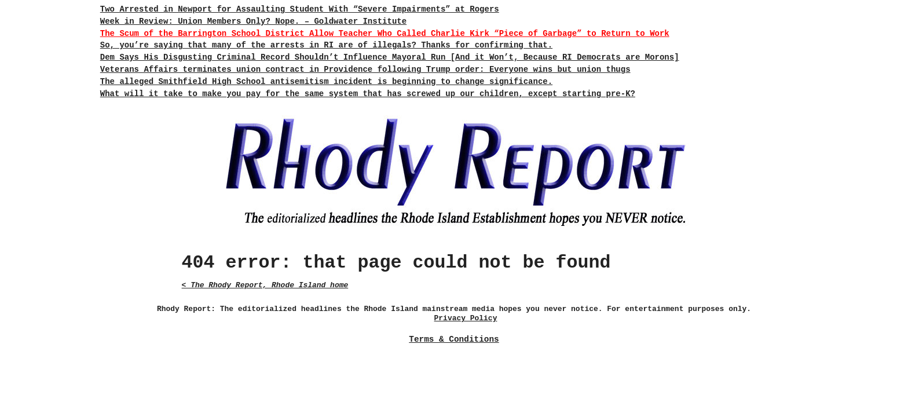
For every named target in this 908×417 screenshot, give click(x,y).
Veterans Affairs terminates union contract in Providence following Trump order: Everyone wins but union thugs (365, 69)
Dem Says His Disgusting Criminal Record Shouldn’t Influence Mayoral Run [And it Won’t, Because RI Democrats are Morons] (389, 57)
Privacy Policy (465, 318)
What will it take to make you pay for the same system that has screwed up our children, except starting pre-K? (367, 93)
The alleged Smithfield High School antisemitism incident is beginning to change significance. (326, 81)
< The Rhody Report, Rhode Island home (265, 285)
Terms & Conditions (454, 339)
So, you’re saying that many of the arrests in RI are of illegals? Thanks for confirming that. (326, 45)
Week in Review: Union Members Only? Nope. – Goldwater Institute (253, 21)
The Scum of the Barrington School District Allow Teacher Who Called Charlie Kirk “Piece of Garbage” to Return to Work (384, 33)
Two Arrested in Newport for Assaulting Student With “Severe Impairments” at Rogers (299, 9)
